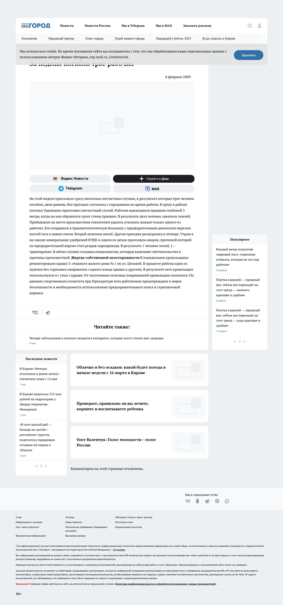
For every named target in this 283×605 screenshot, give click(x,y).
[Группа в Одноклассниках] (197, 501)
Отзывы (69, 517)
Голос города (94, 38)
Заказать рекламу (197, 26)
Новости (67, 26)
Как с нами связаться (27, 527)
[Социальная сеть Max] (154, 189)
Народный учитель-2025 (173, 38)
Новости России (97, 26)
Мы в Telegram (133, 26)
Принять (249, 55)
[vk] (35, 312)
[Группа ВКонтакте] (188, 501)
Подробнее (119, 549)
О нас (19, 517)
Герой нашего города (130, 38)
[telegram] (49, 312)
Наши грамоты (73, 522)
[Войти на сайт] (259, 26)
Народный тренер (61, 38)
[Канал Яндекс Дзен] (154, 179)
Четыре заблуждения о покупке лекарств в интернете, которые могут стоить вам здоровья (112, 341)
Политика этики (124, 522)
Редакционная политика (128, 527)
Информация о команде (29, 522)
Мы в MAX (164, 26)
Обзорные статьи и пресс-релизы (133, 517)
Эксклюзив (29, 38)
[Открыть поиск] (250, 26)
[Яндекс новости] (70, 179)
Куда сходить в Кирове (218, 38)
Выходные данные (75, 535)
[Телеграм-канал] (70, 189)
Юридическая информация (31, 535)
